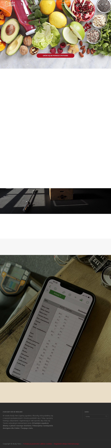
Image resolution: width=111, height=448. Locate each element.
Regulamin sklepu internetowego (66, 444)
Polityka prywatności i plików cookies (37, 444)
